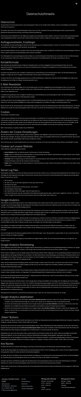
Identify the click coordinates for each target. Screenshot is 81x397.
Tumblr (56, 339)
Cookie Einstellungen (27, 388)
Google (70, 238)
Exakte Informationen (61, 327)
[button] (76, 3)
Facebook (26, 339)
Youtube (71, 339)
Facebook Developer (10, 161)
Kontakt (23, 378)
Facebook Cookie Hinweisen (31, 161)
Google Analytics (5, 240)
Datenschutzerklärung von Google (56, 292)
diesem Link (24, 277)
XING (64, 339)
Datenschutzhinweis (27, 386)
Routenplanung (25, 381)
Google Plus (33, 339)
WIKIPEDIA (31, 128)
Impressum (11, 27)
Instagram (40, 339)
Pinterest (50, 339)
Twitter (60, 339)
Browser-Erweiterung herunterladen (55, 305)
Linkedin (45, 339)
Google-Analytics (31, 156)
